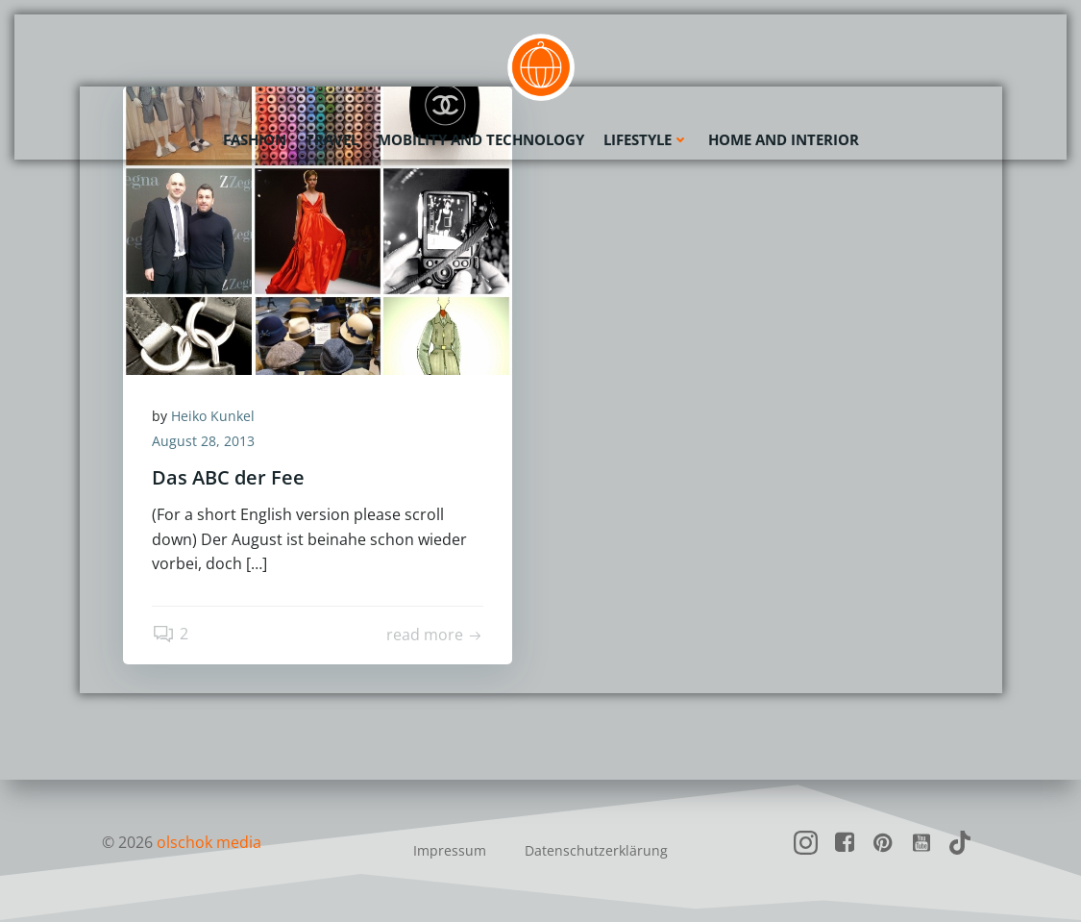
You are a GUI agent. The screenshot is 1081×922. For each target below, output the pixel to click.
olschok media (209, 842)
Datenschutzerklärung (596, 850)
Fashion (254, 139)
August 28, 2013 (203, 441)
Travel (332, 139)
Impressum (449, 850)
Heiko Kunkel (213, 416)
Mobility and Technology (481, 139)
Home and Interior (783, 139)
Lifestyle (646, 139)
